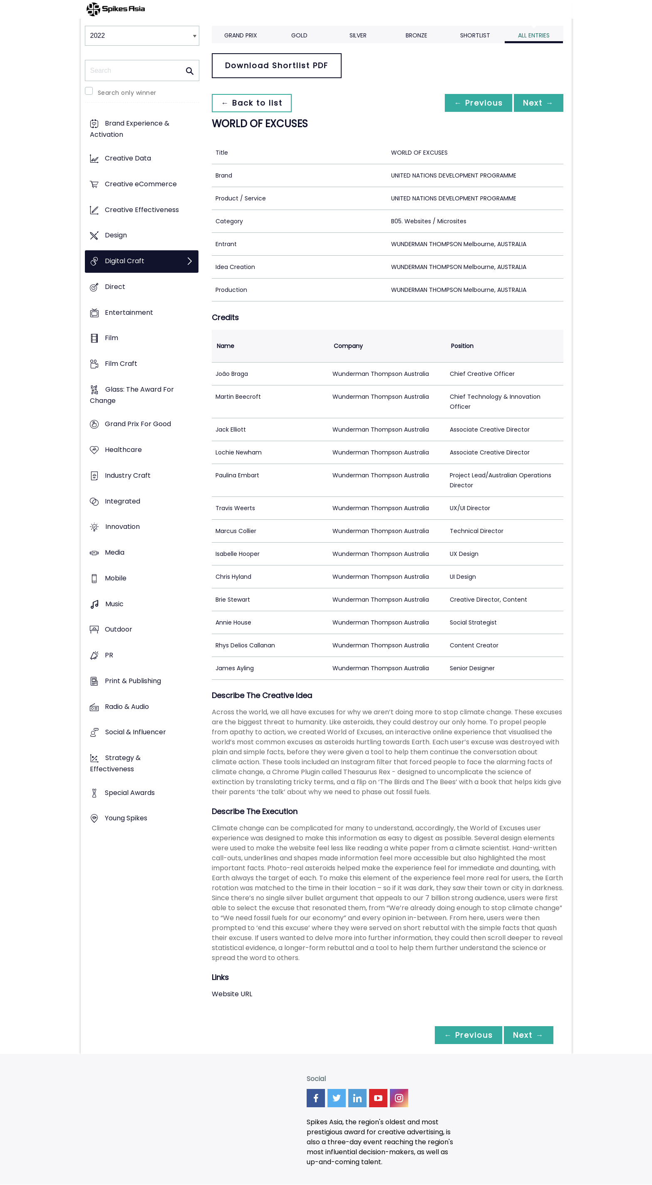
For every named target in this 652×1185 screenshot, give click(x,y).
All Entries (534, 35)
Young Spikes (126, 818)
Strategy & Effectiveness (115, 763)
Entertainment (129, 312)
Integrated (122, 501)
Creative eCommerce (141, 184)
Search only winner (127, 93)
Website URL (232, 994)
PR (109, 655)
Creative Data (128, 158)
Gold (299, 35)
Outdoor (118, 629)
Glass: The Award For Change (132, 395)
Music (114, 604)
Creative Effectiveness (142, 210)
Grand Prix (240, 35)
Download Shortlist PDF (276, 65)
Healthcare (123, 450)
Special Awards (130, 792)
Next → (538, 103)
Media (114, 553)
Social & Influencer (135, 732)
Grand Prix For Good (138, 424)
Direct (115, 286)
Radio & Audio (127, 706)
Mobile (115, 578)
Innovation (122, 527)
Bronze (416, 35)
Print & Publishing (133, 681)
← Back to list (252, 103)
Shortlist (475, 35)
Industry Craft (128, 475)
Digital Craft (124, 261)
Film (111, 338)
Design (116, 235)
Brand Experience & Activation (129, 129)
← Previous (476, 103)
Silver (358, 35)
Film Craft (121, 363)
